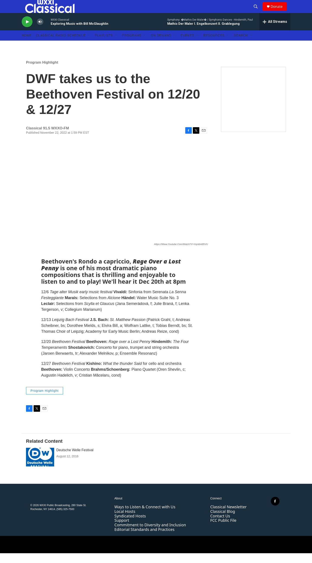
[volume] (40, 31)
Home (27, 45)
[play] (27, 31)
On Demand (161, 45)
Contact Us (220, 525)
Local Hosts (124, 521)
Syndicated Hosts (130, 525)
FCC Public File (223, 530)
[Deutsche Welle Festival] (40, 467)
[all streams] (274, 31)
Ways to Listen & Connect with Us (144, 516)
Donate (279, 11)
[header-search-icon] (258, 11)
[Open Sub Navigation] (89, 45)
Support (121, 530)
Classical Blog (222, 521)
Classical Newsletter (228, 516)
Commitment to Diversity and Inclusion (150, 534)
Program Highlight (42, 72)
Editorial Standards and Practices (144, 539)
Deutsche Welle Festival (74, 460)
